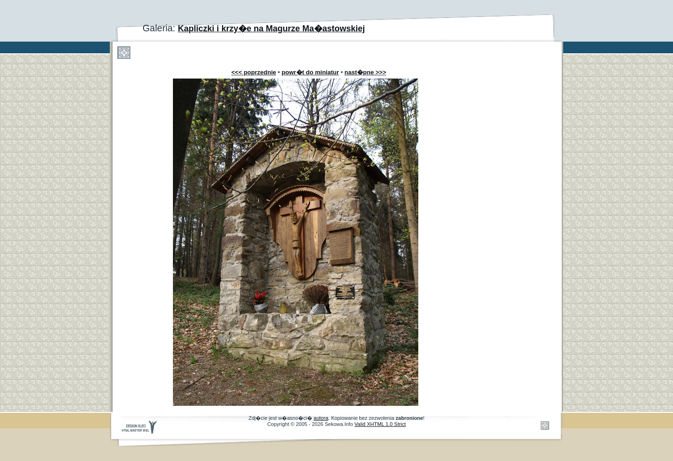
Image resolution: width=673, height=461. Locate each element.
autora (321, 418)
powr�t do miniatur (310, 72)
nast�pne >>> (365, 72)
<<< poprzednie (253, 72)
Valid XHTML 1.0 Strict (380, 424)
